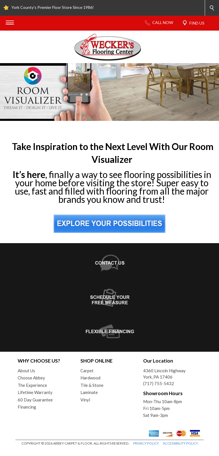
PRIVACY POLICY (146, 443)
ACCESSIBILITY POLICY (180, 443)
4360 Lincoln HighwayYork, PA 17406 (164, 374)
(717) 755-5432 (158, 383)
